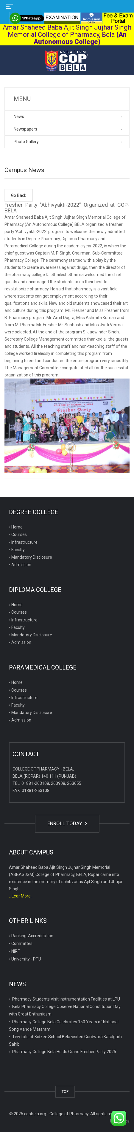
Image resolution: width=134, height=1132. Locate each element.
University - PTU (26, 959)
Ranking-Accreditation (32, 935)
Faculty (18, 549)
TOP (65, 1091)
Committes (21, 943)
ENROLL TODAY (67, 823)
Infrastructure (24, 542)
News (19, 116)
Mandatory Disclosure (31, 557)
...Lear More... (21, 896)
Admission (21, 564)
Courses (19, 534)
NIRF (15, 951)
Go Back (18, 195)
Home (17, 527)
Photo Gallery (26, 141)
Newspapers (25, 129)
